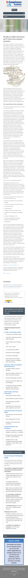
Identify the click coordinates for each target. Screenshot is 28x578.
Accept (14, 574)
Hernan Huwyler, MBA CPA (13, 265)
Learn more (14, 571)
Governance (8, 273)
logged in (11, 284)
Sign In (14, 9)
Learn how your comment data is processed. (13, 287)
